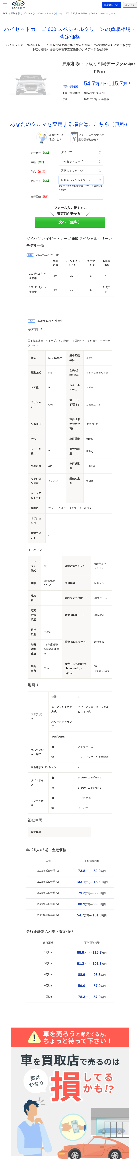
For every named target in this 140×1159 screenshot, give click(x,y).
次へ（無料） (70, 222)
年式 (39, 171)
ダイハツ (27, 13)
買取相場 (15, 13)
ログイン (130, 4)
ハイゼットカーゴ (44, 13)
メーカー (40, 152)
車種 (38, 162)
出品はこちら (112, 4)
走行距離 (39, 196)
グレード (40, 180)
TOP (5, 13)
